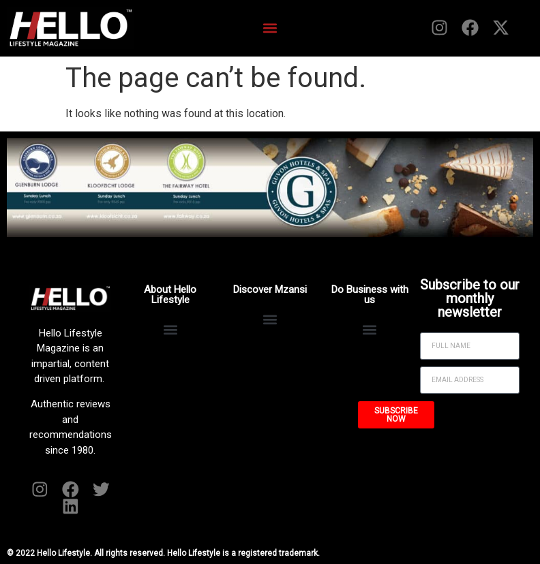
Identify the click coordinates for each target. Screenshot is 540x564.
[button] (269, 27)
